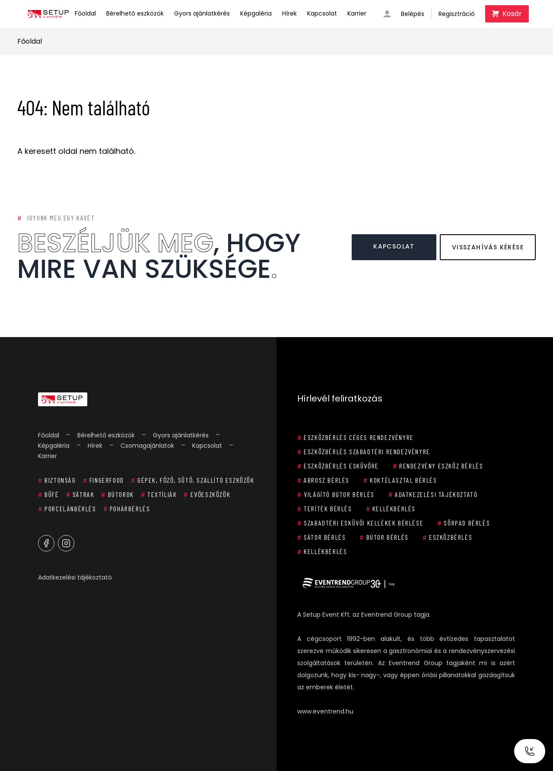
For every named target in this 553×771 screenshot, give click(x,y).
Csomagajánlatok (147, 445)
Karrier (356, 13)
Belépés (412, 14)
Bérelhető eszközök (135, 13)
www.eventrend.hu (325, 711)
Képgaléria (256, 13)
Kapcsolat (322, 13)
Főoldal (85, 13)
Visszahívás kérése (488, 247)
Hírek (289, 13)
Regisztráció (457, 14)
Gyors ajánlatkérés (202, 13)
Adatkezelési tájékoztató (75, 577)
